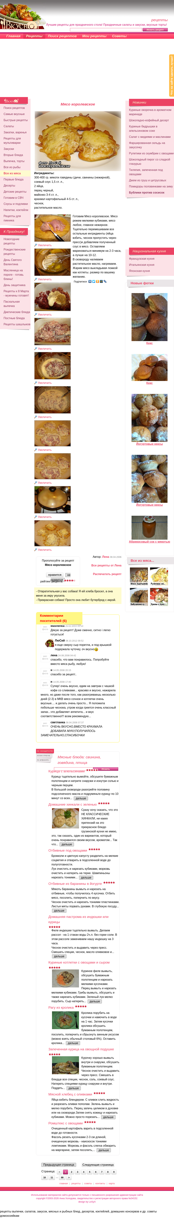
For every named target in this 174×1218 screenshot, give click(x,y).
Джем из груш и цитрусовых (147, 180)
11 (52, 1177)
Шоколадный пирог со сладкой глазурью (149, 161)
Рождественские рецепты (15, 251)
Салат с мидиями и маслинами (150, 136)
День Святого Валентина (13, 262)
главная (63, 1183)
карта (112, 1183)
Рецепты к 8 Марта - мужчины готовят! (16, 293)
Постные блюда (14, 318)
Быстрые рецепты (16, 120)
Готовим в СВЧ (13, 197)
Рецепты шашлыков (17, 324)
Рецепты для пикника (12, 218)
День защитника (14, 285)
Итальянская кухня (141, 264)
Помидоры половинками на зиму (151, 186)
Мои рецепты (94, 36)
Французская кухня (141, 258)
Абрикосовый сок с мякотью (149, 540)
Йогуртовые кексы (150, 442)
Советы (119, 36)
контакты (100, 1183)
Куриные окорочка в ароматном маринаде (150, 112)
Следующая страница (98, 1164)
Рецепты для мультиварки (12, 140)
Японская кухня (139, 270)
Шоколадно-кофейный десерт (149, 120)
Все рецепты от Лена (106, 565)
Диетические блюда (17, 312)
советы (88, 1183)
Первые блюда (13, 179)
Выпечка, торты (14, 161)
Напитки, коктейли (16, 210)
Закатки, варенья (15, 132)
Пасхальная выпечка (12, 303)
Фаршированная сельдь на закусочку (147, 145)
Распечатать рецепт (107, 574)
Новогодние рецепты (11, 241)
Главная (13, 36)
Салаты (9, 126)
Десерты (9, 185)
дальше (81, 798)
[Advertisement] (87, 70)
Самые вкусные (14, 114)
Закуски (9, 148)
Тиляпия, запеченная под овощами (146, 172)
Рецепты (34, 36)
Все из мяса (12, 173)
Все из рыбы (12, 167)
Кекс (150, 342)
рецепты (76, 1183)
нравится (54, 574)
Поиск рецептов (62, 36)
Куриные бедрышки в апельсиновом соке (143, 128)
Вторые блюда (13, 155)
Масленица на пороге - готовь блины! (14, 275)
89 (62, 1177)
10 (44, 1177)
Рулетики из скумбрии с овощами (151, 153)
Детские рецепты (15, 191)
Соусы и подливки (16, 203)
